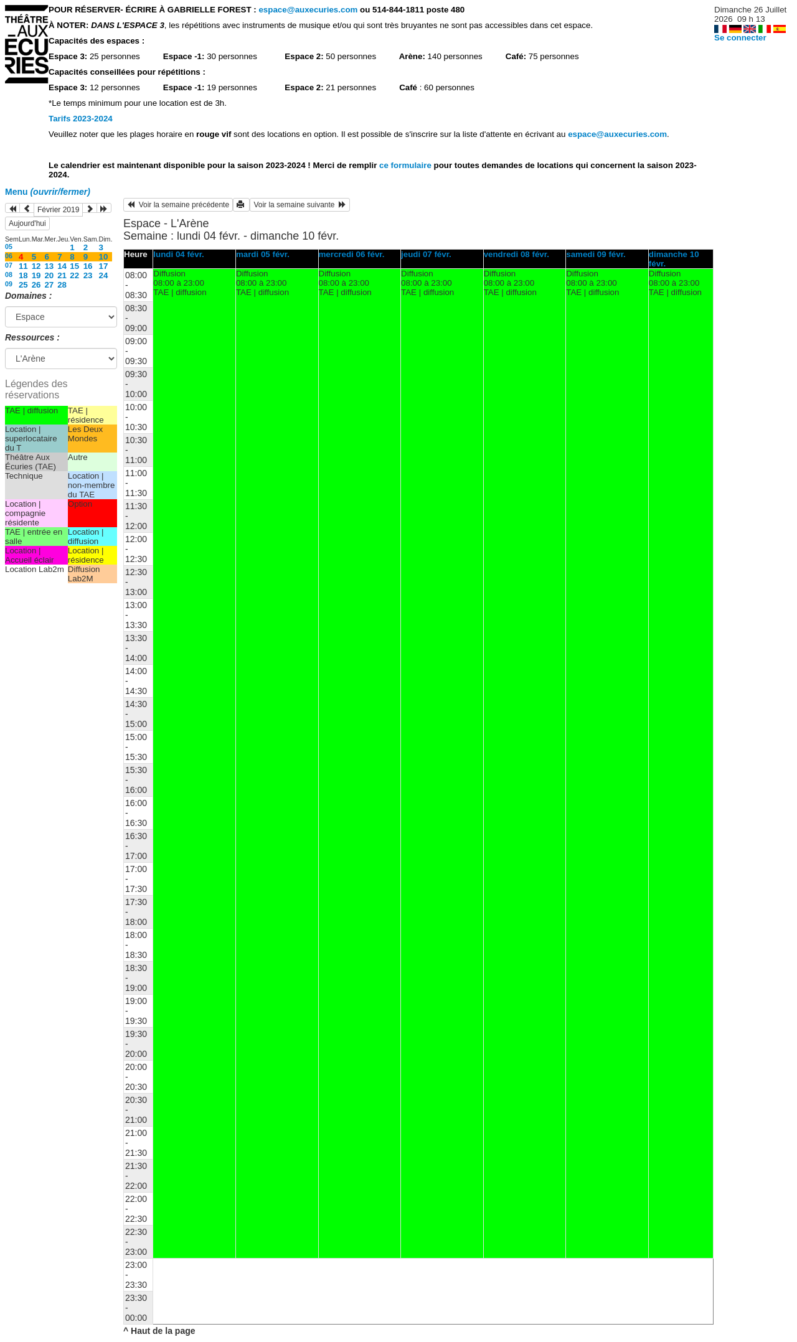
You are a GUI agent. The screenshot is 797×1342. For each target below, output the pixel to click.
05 (8, 246)
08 (8, 274)
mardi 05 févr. (263, 254)
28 (62, 284)
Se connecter (740, 37)
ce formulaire (406, 165)
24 (103, 275)
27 (49, 284)
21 (62, 275)
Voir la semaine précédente (178, 204)
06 (8, 256)
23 (88, 275)
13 (49, 266)
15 (74, 266)
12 (36, 266)
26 (36, 284)
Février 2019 (58, 209)
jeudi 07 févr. (426, 254)
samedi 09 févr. (596, 254)
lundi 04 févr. (178, 254)
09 (8, 284)
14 (62, 266)
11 (23, 266)
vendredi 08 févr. (516, 254)
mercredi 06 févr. (352, 254)
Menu (47, 192)
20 (49, 275)
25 (23, 284)
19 (36, 275)
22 (74, 275)
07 (8, 265)
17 (103, 266)
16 (88, 266)
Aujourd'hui (27, 223)
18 (23, 275)
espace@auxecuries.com (307, 9)
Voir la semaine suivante (299, 204)
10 (103, 256)
